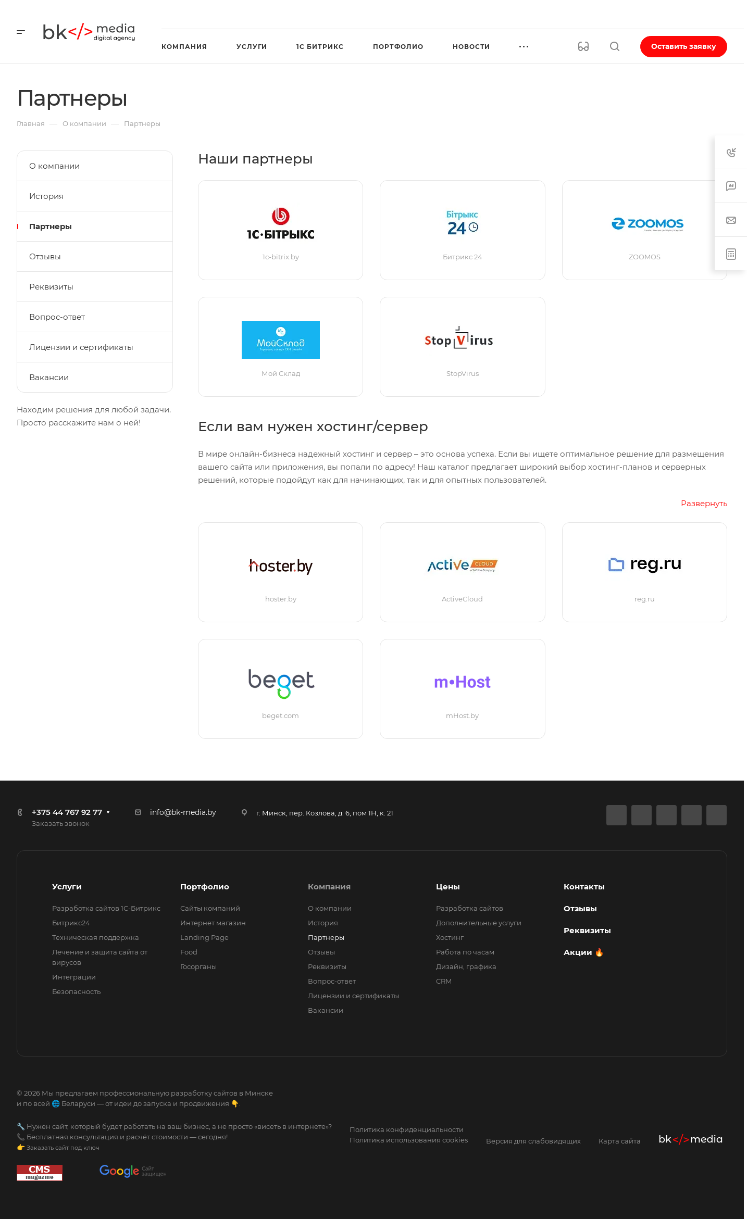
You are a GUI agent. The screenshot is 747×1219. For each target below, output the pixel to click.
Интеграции (74, 977)
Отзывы (45, 256)
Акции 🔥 (584, 952)
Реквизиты (51, 287)
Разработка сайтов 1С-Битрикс (106, 908)
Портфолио (204, 886)
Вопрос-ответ (57, 317)
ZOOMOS (645, 257)
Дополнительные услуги (478, 923)
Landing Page (204, 937)
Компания (329, 886)
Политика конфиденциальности (407, 1129)
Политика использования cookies (409, 1140)
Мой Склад (281, 373)
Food (188, 952)
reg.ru (644, 599)
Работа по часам (465, 952)
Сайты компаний (210, 908)
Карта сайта (620, 1141)
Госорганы (198, 966)
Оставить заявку (683, 46)
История (46, 196)
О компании (54, 166)
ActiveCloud (462, 599)
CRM (444, 981)
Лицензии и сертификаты (81, 347)
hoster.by (280, 599)
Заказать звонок (61, 823)
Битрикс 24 (462, 257)
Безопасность (76, 991)
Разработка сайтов (469, 908)
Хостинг (450, 937)
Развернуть (704, 503)
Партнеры (50, 226)
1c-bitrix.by (281, 257)
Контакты (584, 886)
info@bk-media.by (183, 812)
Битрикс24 (71, 923)
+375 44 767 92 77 (67, 812)
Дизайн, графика (466, 966)
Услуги (67, 886)
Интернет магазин (213, 923)
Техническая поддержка (95, 937)
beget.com (280, 715)
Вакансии (49, 377)
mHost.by (462, 715)
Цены (448, 886)
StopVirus (462, 373)
